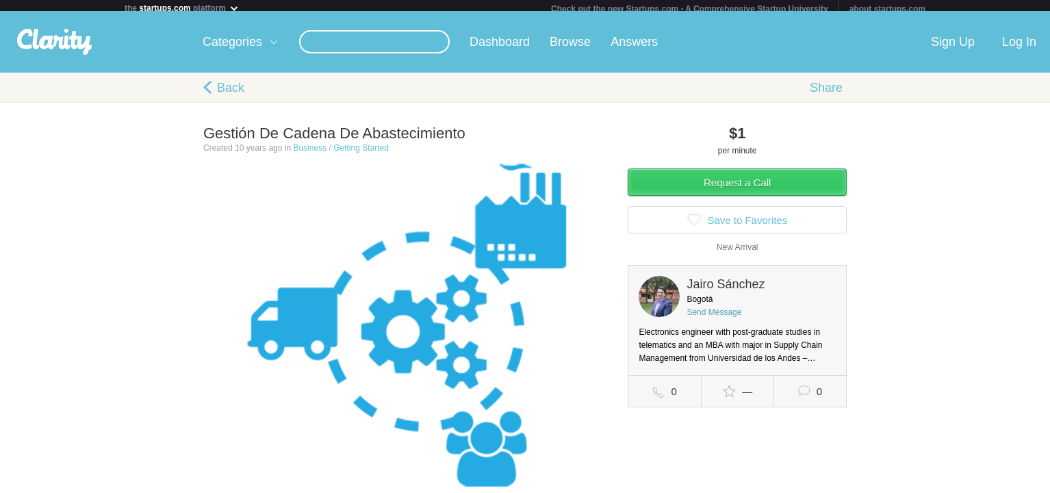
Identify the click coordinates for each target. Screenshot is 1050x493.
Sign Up (953, 47)
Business (309, 153)
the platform (182, 7)
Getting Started (361, 153)
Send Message (714, 318)
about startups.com (887, 9)
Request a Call (737, 188)
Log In (1019, 47)
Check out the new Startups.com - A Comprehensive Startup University (689, 9)
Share (826, 93)
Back (230, 93)
